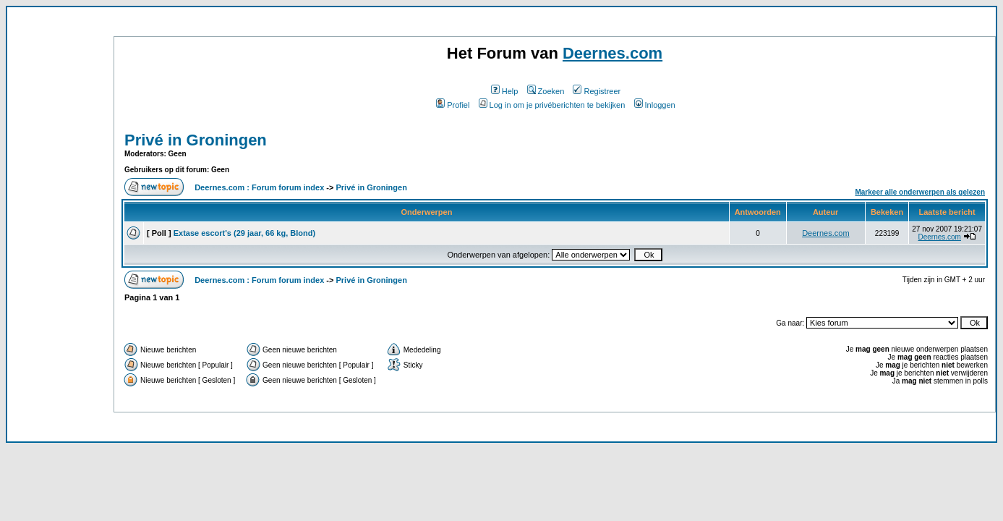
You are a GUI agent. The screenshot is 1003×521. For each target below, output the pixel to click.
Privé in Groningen (195, 140)
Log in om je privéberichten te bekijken (552, 105)
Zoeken (546, 91)
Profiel (452, 105)
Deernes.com (612, 53)
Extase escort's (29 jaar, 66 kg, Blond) (244, 233)
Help (504, 91)
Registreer (596, 91)
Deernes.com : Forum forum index (259, 187)
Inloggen (654, 105)
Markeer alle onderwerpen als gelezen (920, 192)
